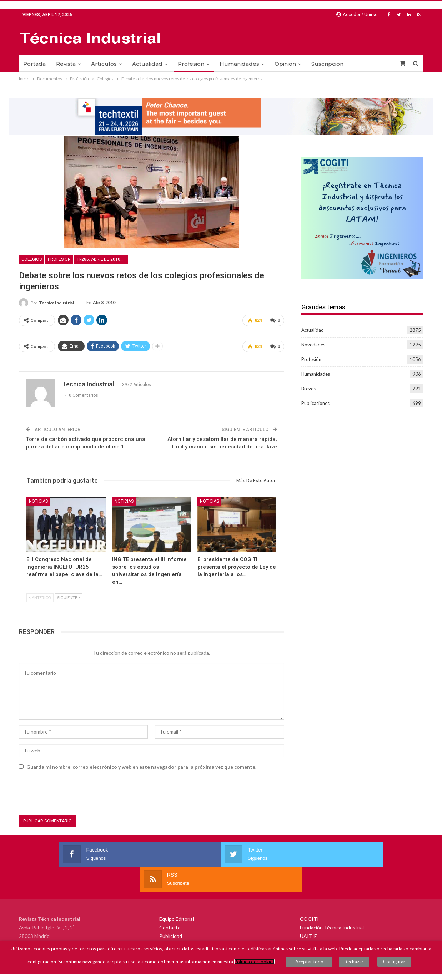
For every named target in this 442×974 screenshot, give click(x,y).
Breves (308, 388)
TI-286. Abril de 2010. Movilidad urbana (102, 259)
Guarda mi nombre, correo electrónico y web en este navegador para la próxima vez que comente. (141, 764)
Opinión (285, 63)
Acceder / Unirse (356, 14)
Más (359, 63)
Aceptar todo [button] (316, 963)
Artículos (104, 63)
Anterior (40, 594)
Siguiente (68, 594)
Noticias (38, 498)
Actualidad (147, 63)
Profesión (191, 63)
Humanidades (239, 63)
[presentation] (73, 791)
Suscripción (327, 63)
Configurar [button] (391, 963)
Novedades (313, 345)
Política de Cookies (261, 963)
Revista (66, 63)
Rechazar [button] (357, 963)
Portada (34, 63)
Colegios (31, 259)
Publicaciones (315, 403)
